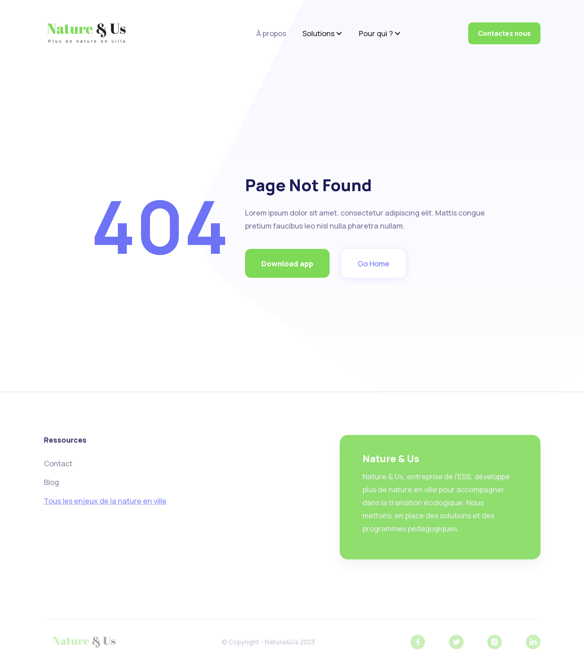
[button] (322, 33)
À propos (271, 33)
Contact (58, 466)
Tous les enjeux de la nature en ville (105, 503)
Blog (51, 484)
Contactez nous (504, 33)
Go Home (373, 263)
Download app (287, 263)
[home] (86, 33)
